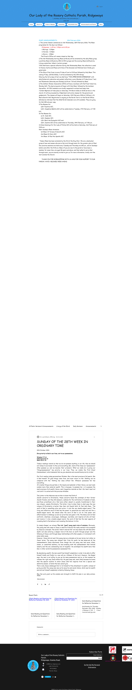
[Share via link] (49, 584)
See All (101, 595)
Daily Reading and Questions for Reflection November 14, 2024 (91, 602)
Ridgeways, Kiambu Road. (50, 660)
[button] (101, 426)
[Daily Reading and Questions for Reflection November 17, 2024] (66, 604)
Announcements (91, 426)
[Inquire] (48, 677)
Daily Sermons (78, 426)
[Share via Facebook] (37, 584)
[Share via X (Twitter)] (41, 584)
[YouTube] (55, 677)
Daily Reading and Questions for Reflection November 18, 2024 (40, 615)
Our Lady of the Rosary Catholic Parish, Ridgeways (66, 15)
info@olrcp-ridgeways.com (53, 664)
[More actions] (94, 437)
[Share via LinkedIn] (45, 584)
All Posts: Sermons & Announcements (41, 426)
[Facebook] (53, 677)
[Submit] (84, 658)
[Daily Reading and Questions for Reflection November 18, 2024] (40, 604)
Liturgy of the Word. (63, 426)
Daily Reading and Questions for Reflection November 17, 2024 (65, 615)
